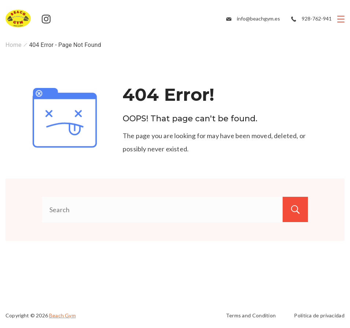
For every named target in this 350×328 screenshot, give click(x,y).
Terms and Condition (251, 315)
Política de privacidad (319, 315)
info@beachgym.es (258, 18)
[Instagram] (46, 19)
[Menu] (341, 19)
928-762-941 (317, 18)
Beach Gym (62, 315)
